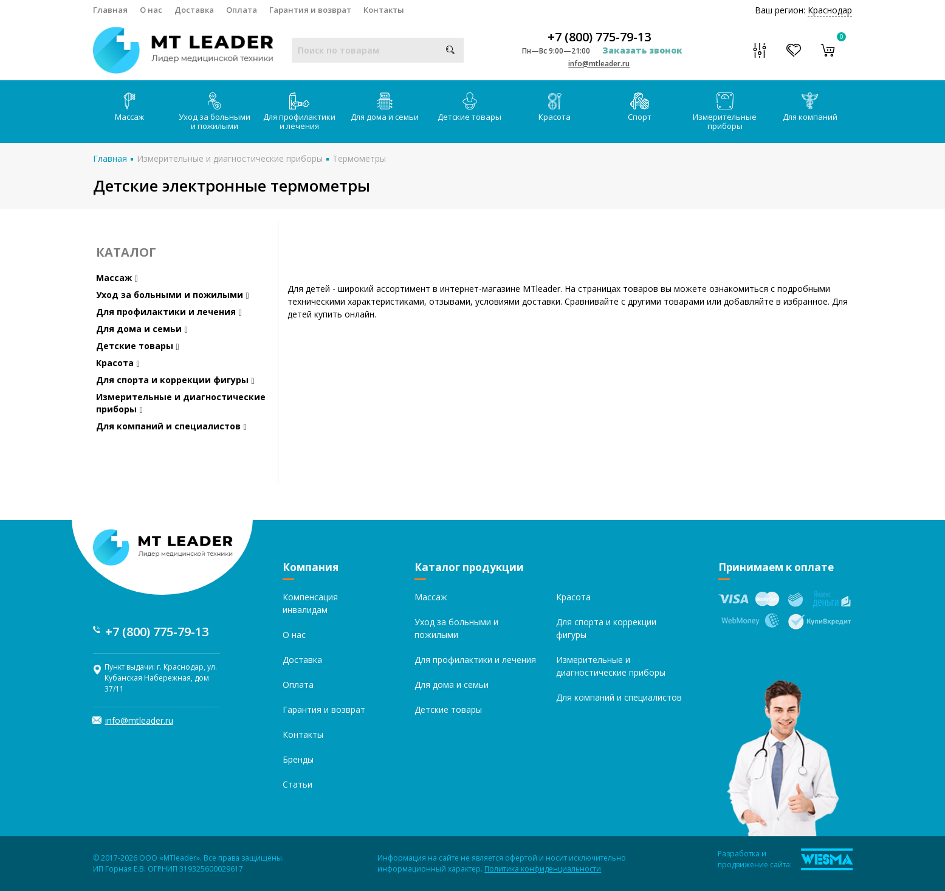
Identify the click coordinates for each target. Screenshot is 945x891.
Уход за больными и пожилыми (214, 111)
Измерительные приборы (725, 111)
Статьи (297, 784)
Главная (110, 9)
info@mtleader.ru (599, 63)
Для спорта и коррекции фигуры (175, 380)
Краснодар (830, 10)
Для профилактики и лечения (299, 111)
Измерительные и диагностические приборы (230, 158)
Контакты (383, 9)
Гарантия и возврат (310, 9)
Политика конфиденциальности (542, 869)
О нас (151, 9)
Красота (554, 107)
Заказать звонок (642, 50)
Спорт (639, 107)
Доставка (194, 9)
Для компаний (810, 107)
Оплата (241, 9)
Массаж (129, 107)
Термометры (359, 158)
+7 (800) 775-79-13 (599, 37)
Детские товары (469, 107)
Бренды (298, 759)
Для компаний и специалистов (171, 426)
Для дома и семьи (385, 107)
